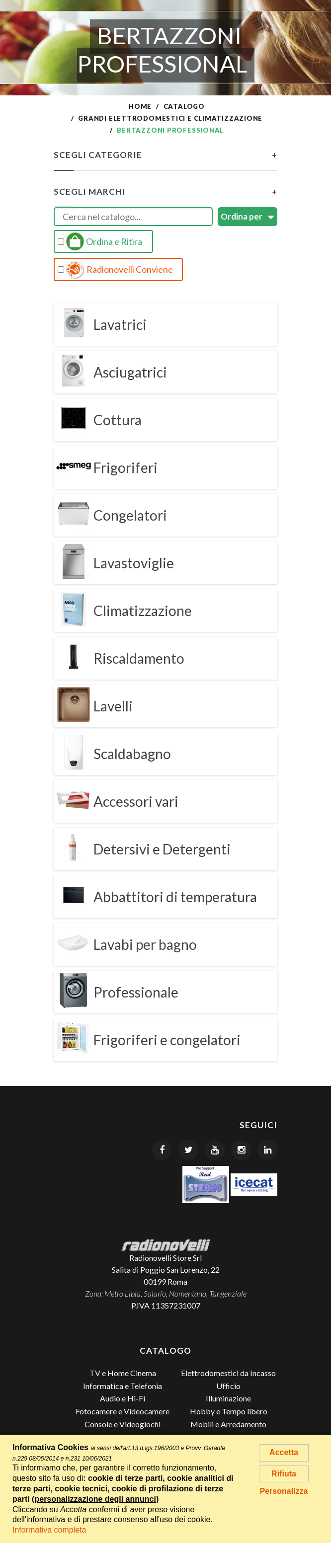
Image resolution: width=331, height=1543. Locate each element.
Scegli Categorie (165, 155)
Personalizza (284, 1491)
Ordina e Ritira (100, 241)
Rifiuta (283, 1473)
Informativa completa (49, 1530)
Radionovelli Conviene (115, 269)
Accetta (283, 1452)
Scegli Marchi (165, 191)
